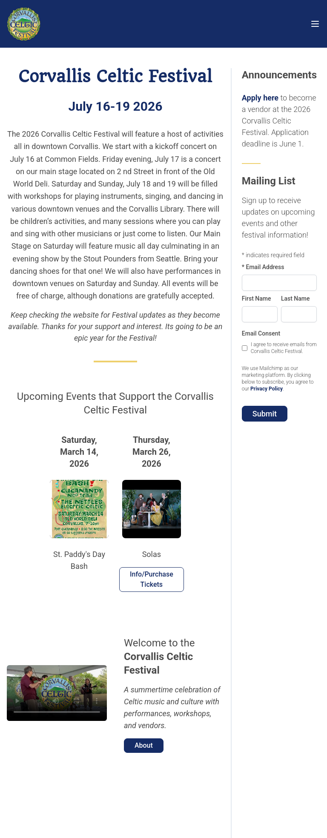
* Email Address (263, 267)
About (144, 745)
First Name (256, 298)
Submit (264, 413)
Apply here (260, 97)
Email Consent (261, 333)
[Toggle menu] (315, 24)
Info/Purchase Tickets (151, 579)
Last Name (295, 298)
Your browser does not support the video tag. (57, 693)
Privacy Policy (266, 389)
